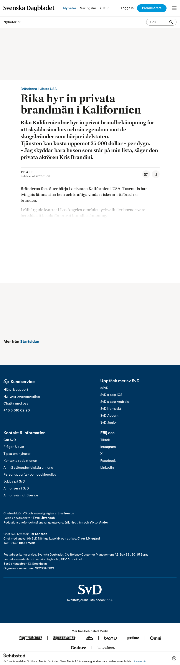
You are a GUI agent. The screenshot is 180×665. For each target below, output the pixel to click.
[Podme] (133, 638)
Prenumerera (152, 8)
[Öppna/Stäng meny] (174, 8)
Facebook (108, 460)
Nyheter (69, 8)
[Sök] (171, 22)
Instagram (108, 447)
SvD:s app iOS (111, 395)
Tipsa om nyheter (17, 453)
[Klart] (89, 638)
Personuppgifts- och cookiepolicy (29, 474)
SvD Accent (109, 415)
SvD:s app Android (114, 401)
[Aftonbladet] (30, 638)
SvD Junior (108, 422)
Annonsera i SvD (16, 488)
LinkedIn (107, 467)
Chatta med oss (15, 403)
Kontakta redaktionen (20, 460)
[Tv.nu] (110, 638)
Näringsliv (88, 8)
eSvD (104, 388)
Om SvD (9, 440)
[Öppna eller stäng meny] (19, 22)
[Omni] (155, 638)
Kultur (104, 8)
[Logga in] (127, 8)
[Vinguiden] (106, 648)
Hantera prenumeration (21, 396)
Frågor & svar (13, 447)
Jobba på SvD (14, 481)
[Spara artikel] (156, 174)
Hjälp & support (15, 389)
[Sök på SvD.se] (159, 22)
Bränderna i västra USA (39, 89)
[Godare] (78, 648)
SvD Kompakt (110, 408)
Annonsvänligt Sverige (20, 495)
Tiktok (105, 440)
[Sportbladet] (64, 638)
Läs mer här (139, 661)
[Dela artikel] (146, 174)
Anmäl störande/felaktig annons (28, 467)
